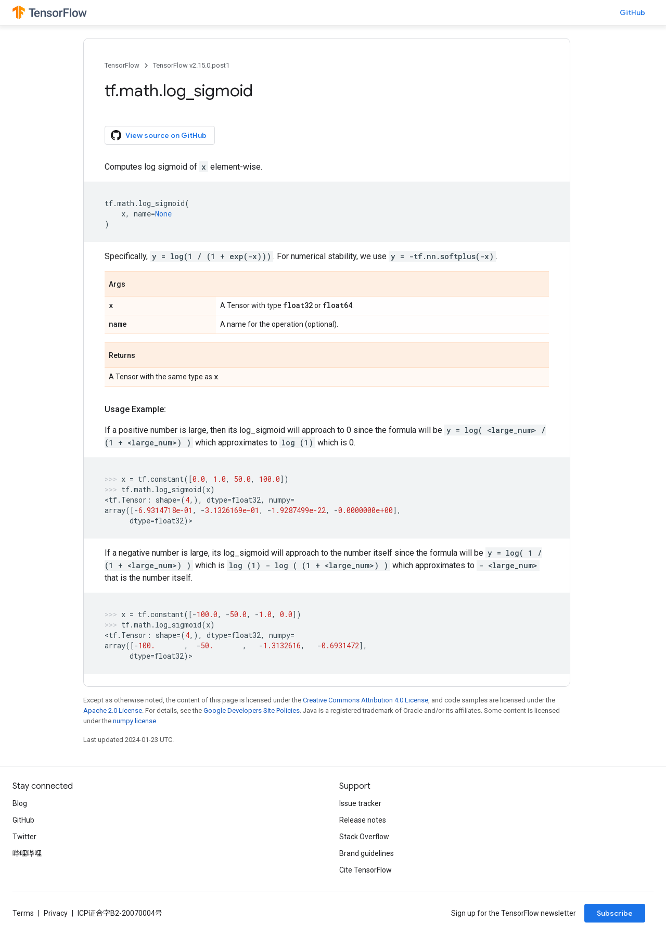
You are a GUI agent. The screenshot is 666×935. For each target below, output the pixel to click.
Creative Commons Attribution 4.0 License (365, 700)
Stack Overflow (364, 836)
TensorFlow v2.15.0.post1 (191, 65)
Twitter (24, 836)
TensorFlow (122, 65)
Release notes (362, 820)
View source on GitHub (159, 135)
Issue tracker (360, 803)
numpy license (134, 721)
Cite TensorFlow (365, 870)
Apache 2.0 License (112, 710)
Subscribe (615, 913)
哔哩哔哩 (27, 853)
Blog (19, 803)
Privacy (56, 913)
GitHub (632, 12)
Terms (23, 913)
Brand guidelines (366, 853)
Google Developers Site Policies (251, 710)
